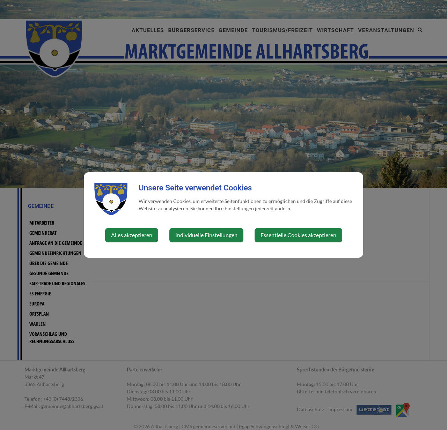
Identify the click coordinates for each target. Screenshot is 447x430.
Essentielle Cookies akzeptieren (298, 235)
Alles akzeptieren (131, 235)
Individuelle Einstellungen (206, 235)
